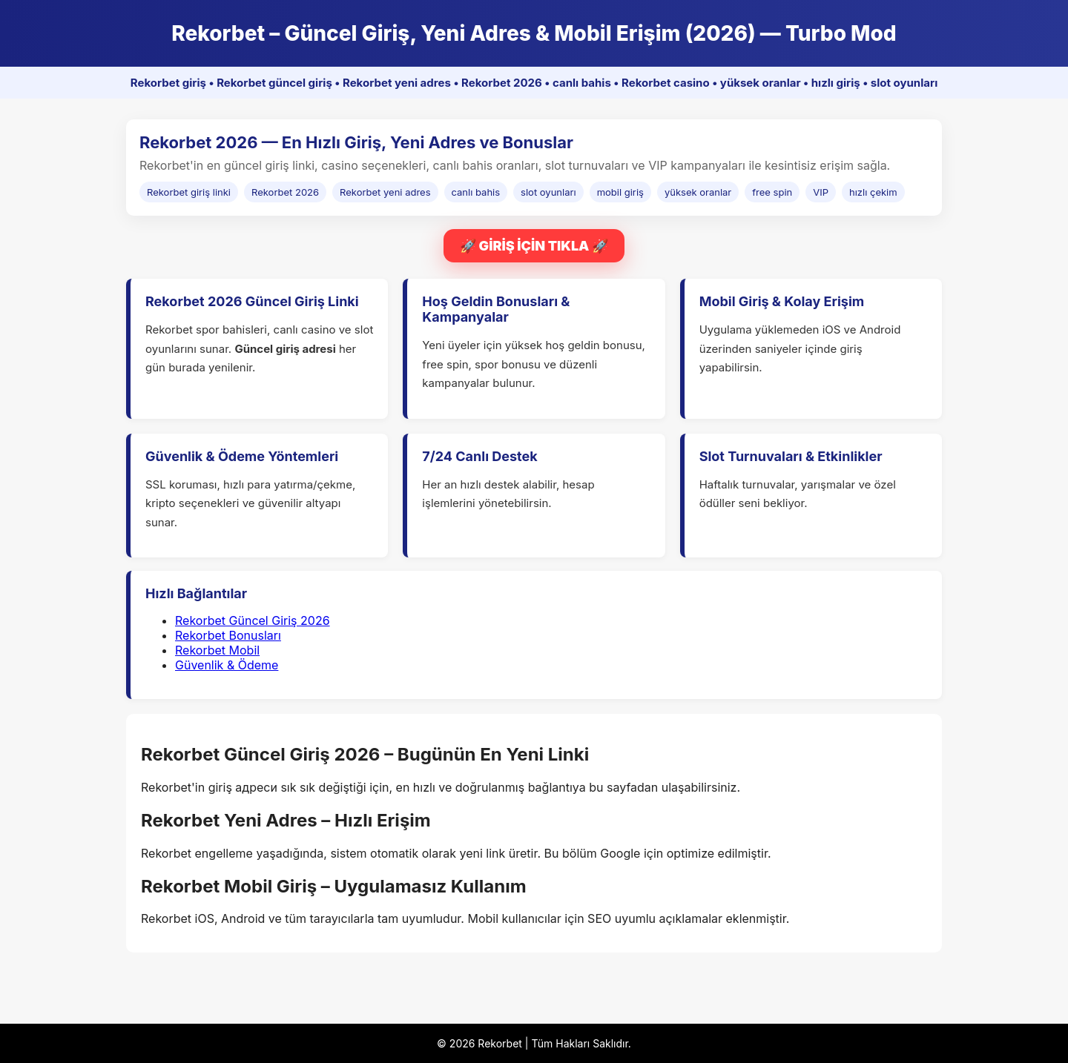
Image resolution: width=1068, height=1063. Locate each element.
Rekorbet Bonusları (228, 635)
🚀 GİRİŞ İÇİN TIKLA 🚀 (534, 246)
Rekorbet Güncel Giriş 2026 (252, 620)
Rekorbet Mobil (217, 650)
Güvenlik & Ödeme (226, 665)
